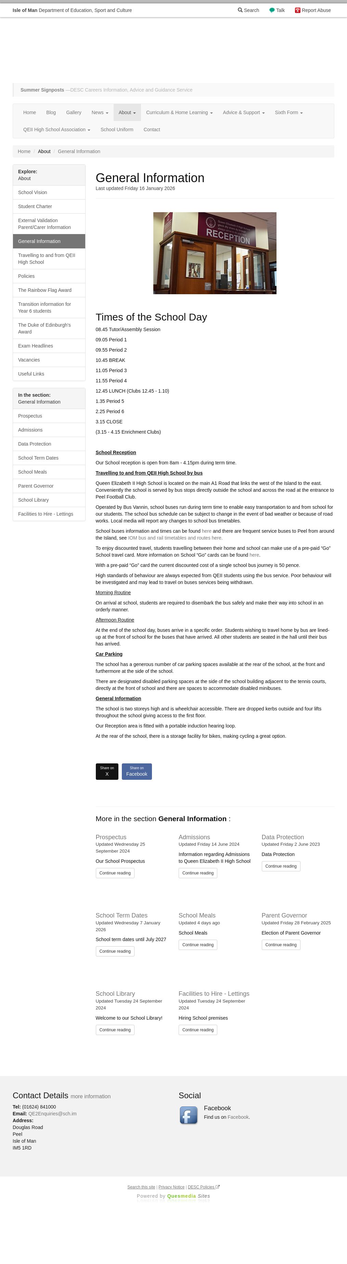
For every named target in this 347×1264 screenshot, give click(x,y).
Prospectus (111, 837)
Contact (152, 129)
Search (248, 10)
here (206, 531)
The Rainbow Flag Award (45, 290)
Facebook (136, 771)
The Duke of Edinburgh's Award (44, 328)
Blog (51, 112)
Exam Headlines (35, 346)
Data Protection (283, 837)
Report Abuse (316, 10)
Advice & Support (244, 112)
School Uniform (117, 129)
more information (90, 1096)
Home (29, 112)
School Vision (32, 192)
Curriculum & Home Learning (179, 112)
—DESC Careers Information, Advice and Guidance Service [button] (107, 90)
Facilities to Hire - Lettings (214, 993)
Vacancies (29, 360)
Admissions (194, 837)
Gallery (73, 112)
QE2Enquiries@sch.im (52, 1113)
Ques (188, 1196)
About (127, 112)
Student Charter (35, 206)
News (100, 112)
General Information (39, 241)
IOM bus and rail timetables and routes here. (175, 538)
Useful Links (31, 374)
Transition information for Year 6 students (44, 307)
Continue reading (115, 873)
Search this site (141, 1187)
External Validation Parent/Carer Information (44, 224)
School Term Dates (122, 915)
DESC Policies (204, 1187)
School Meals (197, 915)
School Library (115, 993)
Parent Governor (284, 915)
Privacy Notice (171, 1187)
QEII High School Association (56, 129)
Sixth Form (289, 112)
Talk (280, 10)
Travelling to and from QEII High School (46, 259)
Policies (26, 276)
